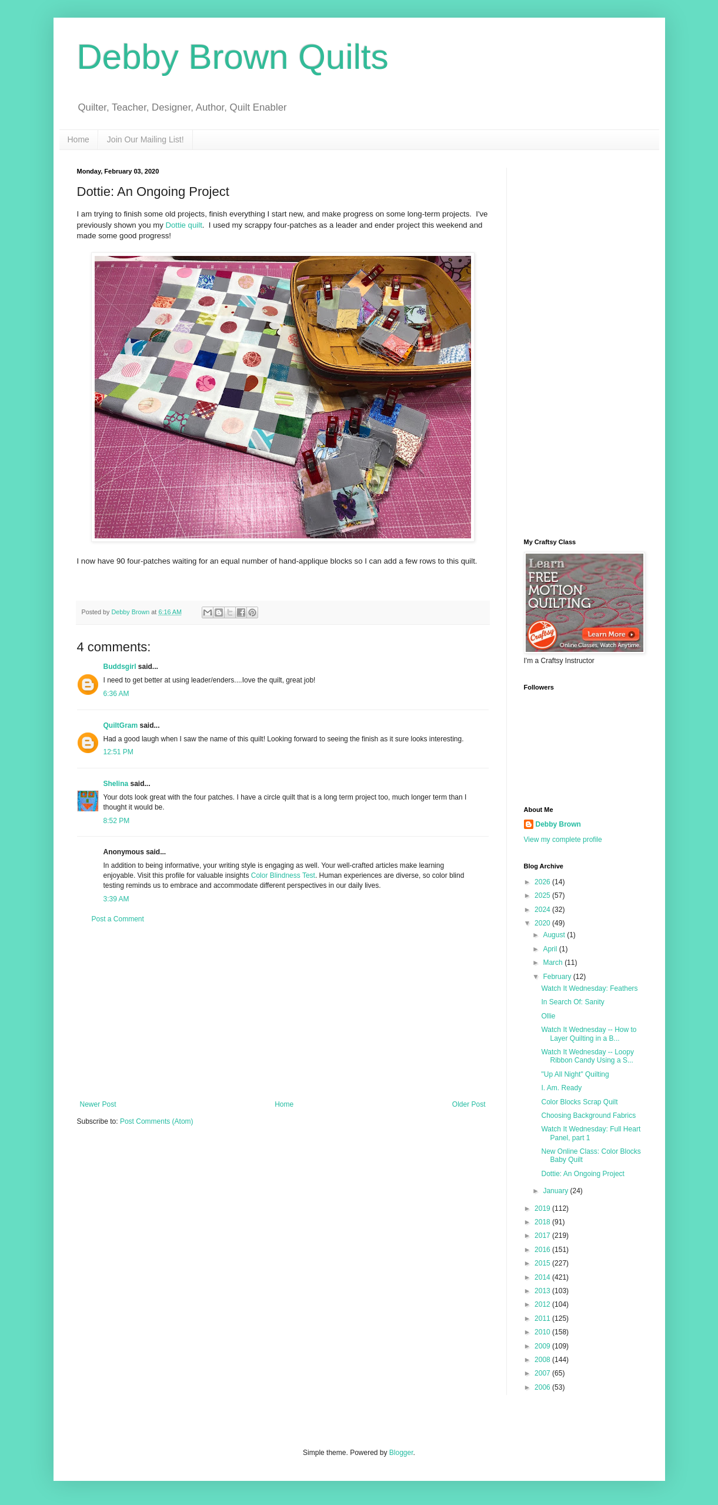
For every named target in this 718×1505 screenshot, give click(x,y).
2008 (543, 1360)
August (555, 935)
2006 (543, 1387)
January (556, 1191)
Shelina (116, 784)
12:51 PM (118, 752)
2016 (543, 1250)
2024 (543, 909)
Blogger (401, 1453)
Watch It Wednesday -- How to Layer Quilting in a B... (588, 1033)
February (558, 977)
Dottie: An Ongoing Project (582, 1174)
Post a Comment (118, 919)
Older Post (469, 1104)
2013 (543, 1291)
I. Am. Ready (561, 1088)
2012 (543, 1304)
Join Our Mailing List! (145, 139)
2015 (543, 1263)
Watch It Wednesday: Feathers (589, 988)
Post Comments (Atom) (156, 1121)
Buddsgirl (119, 666)
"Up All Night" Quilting (575, 1074)
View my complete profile (563, 839)
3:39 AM (116, 899)
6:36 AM (116, 694)
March (554, 962)
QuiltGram (120, 725)
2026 (543, 882)
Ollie (548, 1016)
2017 (543, 1235)
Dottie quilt (184, 225)
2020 (543, 923)
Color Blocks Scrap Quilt (579, 1102)
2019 (543, 1208)
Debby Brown (558, 824)
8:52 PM (116, 821)
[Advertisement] (283, 1012)
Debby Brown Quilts (233, 56)
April (551, 949)
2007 (543, 1373)
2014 (543, 1277)
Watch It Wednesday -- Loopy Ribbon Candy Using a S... (587, 1056)
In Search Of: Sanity (572, 1002)
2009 (543, 1346)
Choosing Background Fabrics (588, 1115)
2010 (543, 1332)
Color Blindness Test (283, 875)
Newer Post (98, 1104)
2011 (543, 1318)
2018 (543, 1222)
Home (78, 139)
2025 (543, 895)
